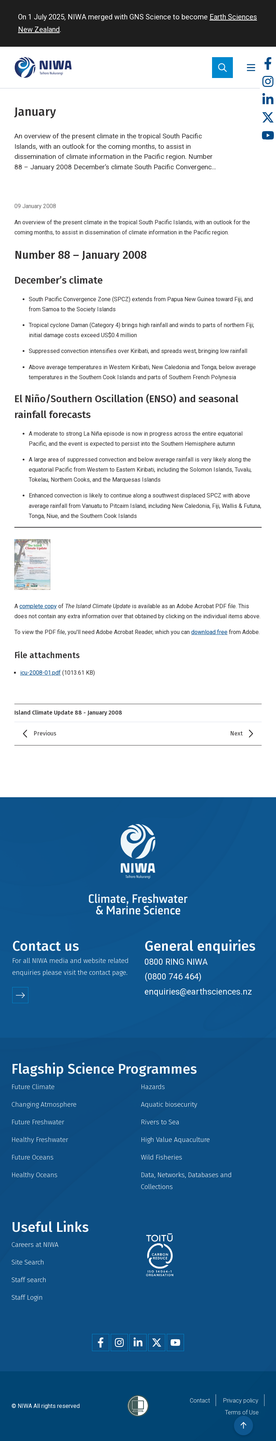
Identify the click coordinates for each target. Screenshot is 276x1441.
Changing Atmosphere (44, 1104)
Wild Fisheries (161, 1157)
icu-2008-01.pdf (40, 672)
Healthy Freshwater (40, 1139)
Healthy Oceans (35, 1175)
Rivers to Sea (160, 1122)
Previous (44, 733)
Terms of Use (242, 1412)
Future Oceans (33, 1157)
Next (236, 733)
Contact (200, 1400)
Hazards (153, 1087)
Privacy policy (240, 1400)
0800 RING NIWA (176, 962)
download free (209, 632)
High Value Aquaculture (175, 1139)
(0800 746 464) (173, 977)
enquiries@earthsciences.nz (198, 992)
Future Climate (33, 1087)
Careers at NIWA (35, 1244)
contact (99, 972)
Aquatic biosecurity (169, 1104)
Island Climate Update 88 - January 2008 (68, 712)
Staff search (29, 1280)
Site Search (28, 1262)
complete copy (38, 606)
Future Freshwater (38, 1122)
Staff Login (27, 1297)
